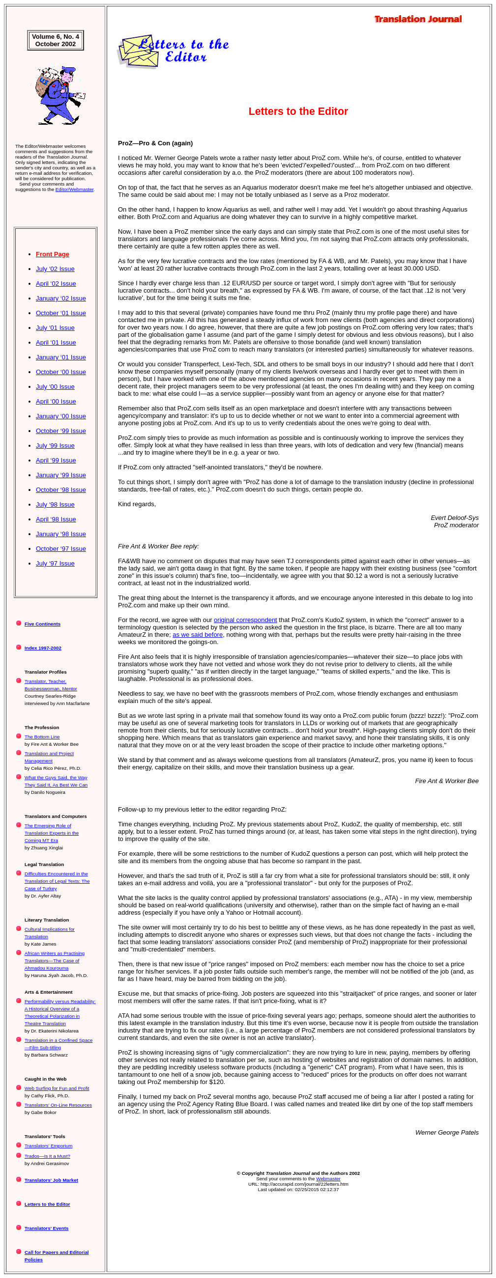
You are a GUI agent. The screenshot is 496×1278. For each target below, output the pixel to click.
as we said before (198, 634)
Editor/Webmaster (74, 189)
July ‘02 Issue (55, 268)
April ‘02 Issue (56, 283)
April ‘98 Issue (56, 519)
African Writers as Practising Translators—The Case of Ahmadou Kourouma (55, 961)
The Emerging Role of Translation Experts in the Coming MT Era (52, 833)
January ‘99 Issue (61, 475)
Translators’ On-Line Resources (58, 1105)
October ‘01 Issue (61, 313)
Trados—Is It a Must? (47, 1156)
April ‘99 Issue (56, 460)
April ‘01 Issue (56, 342)
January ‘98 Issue (61, 534)
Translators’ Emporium (48, 1145)
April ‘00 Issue (56, 401)
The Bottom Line (42, 736)
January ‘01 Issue (61, 357)
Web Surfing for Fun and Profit (57, 1088)
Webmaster (328, 1178)
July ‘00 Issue (55, 386)
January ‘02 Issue (61, 298)
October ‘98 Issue (61, 489)
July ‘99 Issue (55, 445)
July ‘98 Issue (55, 504)
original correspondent (245, 620)
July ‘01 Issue (55, 327)
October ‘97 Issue (61, 548)
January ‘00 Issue (61, 416)
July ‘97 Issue (55, 563)
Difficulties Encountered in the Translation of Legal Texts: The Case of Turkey (57, 881)
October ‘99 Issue (61, 431)
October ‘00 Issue (61, 372)
